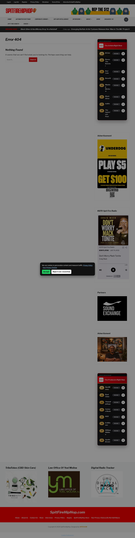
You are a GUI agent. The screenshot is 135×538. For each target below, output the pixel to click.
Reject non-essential (61, 272)
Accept (46, 272)
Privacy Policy (87, 265)
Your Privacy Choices (50, 268)
